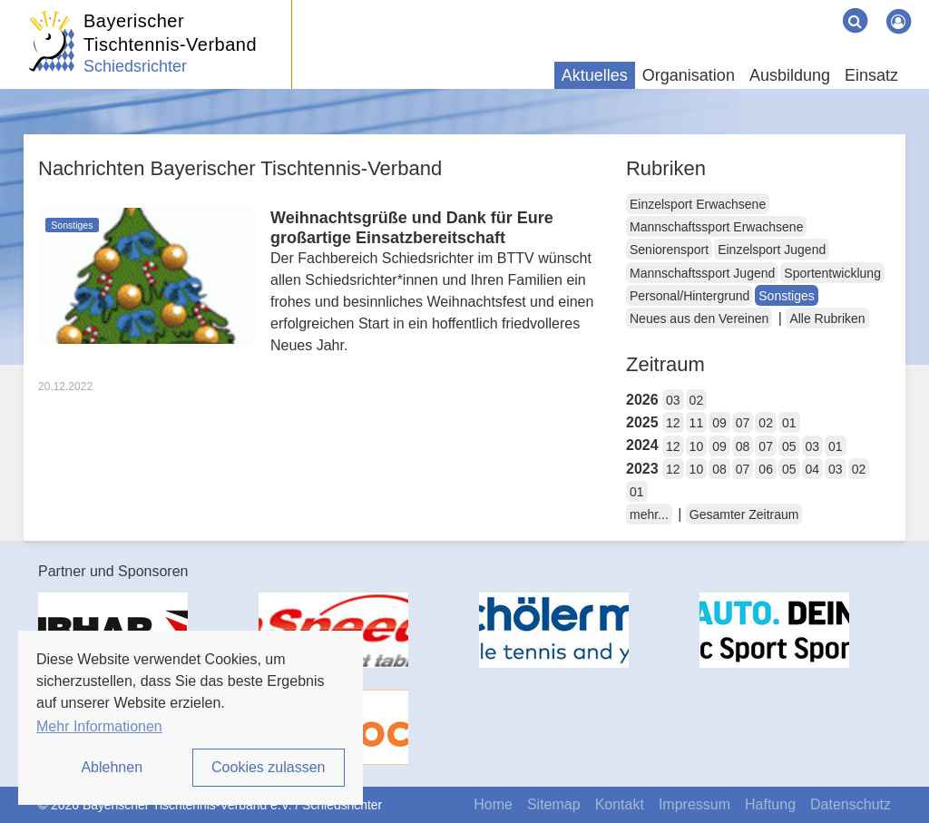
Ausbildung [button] (789, 75)
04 (813, 469)
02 (696, 400)
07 (743, 423)
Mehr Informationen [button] (99, 726)
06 (765, 469)
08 (743, 446)
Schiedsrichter (135, 66)
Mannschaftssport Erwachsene (716, 227)
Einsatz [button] (871, 75)
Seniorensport (669, 249)
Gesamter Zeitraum (744, 514)
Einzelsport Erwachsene (698, 204)
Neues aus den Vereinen (699, 318)
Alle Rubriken (827, 318)
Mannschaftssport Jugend (702, 273)
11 (696, 423)
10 (696, 446)
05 (789, 446)
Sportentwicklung (832, 273)
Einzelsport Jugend (772, 249)
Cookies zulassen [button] (268, 767)
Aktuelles (595, 75)
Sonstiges (786, 296)
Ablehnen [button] (111, 767)
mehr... (649, 514)
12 (673, 423)
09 (719, 423)
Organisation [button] (688, 75)
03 (673, 400)
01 (789, 423)
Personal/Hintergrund (689, 296)
